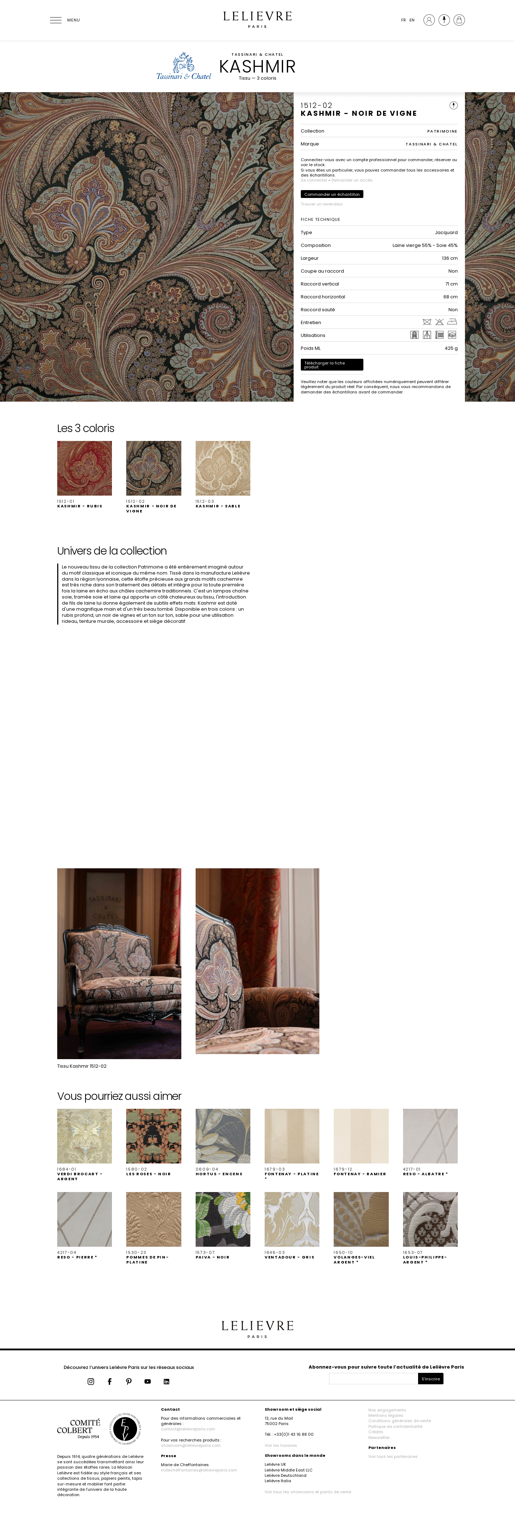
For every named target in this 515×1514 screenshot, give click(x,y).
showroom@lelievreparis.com (191, 1445)
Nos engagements (387, 1410)
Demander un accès (352, 180)
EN (412, 20)
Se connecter (314, 180)
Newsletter (379, 1437)
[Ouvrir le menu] (64, 20)
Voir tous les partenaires (393, 1456)
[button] (84, 475)
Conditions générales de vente (399, 1421)
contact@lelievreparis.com (188, 1429)
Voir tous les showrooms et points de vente (308, 1492)
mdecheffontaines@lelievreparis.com (199, 1470)
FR (403, 20)
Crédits (375, 1432)
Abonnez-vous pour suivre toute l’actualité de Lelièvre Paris (386, 1367)
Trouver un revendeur (322, 204)
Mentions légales (385, 1415)
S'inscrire (431, 1379)
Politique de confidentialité (395, 1426)
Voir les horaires (281, 1445)
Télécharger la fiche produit (324, 365)
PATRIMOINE (442, 131)
